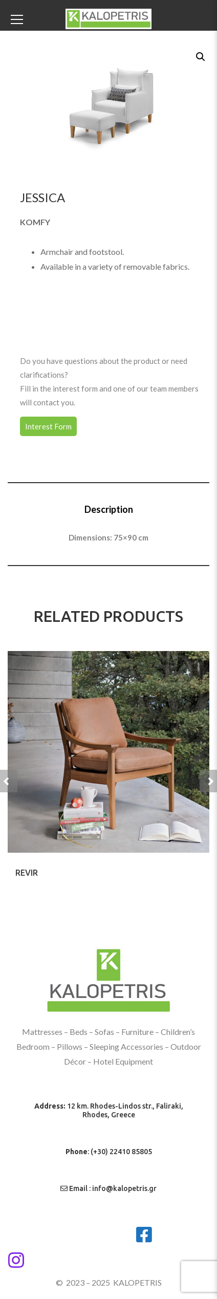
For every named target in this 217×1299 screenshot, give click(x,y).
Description (108, 509)
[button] (199, 56)
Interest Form (48, 426)
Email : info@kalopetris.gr (108, 1188)
